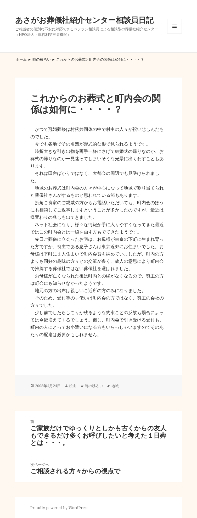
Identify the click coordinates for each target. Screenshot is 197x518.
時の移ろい (41, 59)
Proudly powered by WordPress (59, 507)
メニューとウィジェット (174, 33)
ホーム (21, 59)
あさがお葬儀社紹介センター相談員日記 (84, 20)
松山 (72, 385)
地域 (115, 385)
